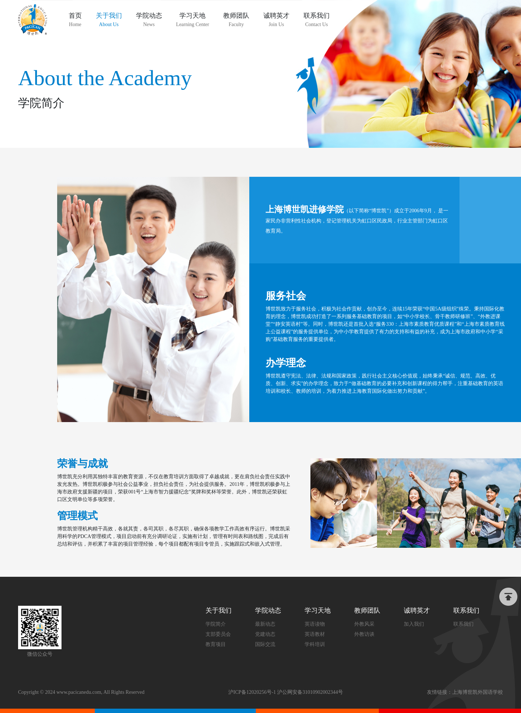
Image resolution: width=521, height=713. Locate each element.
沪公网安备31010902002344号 (310, 692)
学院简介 (216, 624)
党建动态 (265, 634)
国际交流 (265, 644)
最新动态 (265, 624)
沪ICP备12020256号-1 (252, 692)
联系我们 (463, 624)
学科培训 (315, 644)
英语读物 (315, 624)
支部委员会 (218, 634)
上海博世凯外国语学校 (477, 692)
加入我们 (414, 624)
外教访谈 (364, 634)
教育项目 (216, 644)
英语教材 (315, 634)
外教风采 (364, 624)
